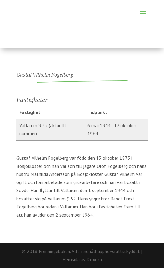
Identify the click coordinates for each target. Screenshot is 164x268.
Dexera (94, 259)
